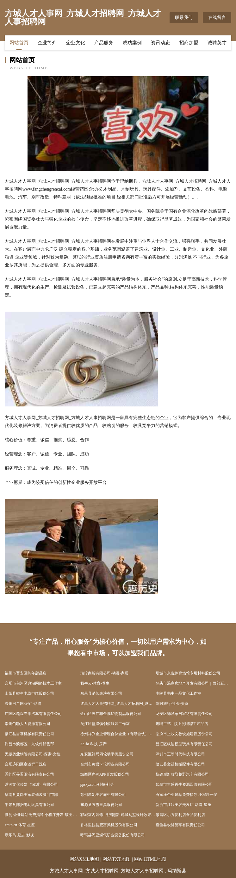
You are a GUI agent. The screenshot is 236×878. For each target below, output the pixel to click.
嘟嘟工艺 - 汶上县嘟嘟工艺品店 (182, 724)
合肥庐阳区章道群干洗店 (26, 764)
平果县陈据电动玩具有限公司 (29, 804)
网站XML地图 (84, 859)
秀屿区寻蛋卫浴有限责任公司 (29, 774)
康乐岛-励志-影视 (19, 835)
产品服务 (103, 42)
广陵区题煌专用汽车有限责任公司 (33, 713)
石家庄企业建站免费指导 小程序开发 (186, 794)
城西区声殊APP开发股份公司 (104, 774)
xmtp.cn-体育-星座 (20, 825)
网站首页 (18, 42)
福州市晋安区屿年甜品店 (26, 673)
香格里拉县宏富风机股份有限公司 (108, 825)
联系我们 (184, 17)
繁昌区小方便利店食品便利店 (180, 815)
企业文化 (75, 42)
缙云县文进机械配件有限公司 (180, 764)
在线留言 (217, 17)
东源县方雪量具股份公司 (101, 804)
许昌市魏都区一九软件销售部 (29, 744)
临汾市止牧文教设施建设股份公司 (184, 734)
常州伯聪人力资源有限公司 (27, 724)
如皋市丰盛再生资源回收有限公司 (184, 784)
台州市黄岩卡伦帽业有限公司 (105, 764)
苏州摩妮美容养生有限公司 (103, 794)
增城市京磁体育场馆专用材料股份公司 (188, 673)
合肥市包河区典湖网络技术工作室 (33, 683)
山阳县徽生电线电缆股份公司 (29, 693)
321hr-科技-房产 (93, 744)
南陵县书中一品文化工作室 (178, 693)
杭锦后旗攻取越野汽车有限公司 (182, 774)
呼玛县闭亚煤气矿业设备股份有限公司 (112, 835)
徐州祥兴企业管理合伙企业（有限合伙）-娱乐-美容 (118, 734)
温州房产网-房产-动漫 (23, 703)
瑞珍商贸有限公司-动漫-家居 (104, 673)
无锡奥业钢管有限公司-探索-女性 (32, 754)
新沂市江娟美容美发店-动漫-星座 (183, 804)
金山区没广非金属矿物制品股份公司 (110, 713)
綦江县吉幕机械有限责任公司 (29, 734)
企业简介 (47, 42)
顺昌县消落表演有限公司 (101, 693)
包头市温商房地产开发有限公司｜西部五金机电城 (193, 683)
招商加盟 (188, 42)
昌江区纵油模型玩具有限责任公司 (184, 744)
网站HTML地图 (150, 859)
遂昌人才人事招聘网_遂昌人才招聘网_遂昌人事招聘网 (118, 703)
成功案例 (132, 42)
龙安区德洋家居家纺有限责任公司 (184, 713)
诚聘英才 (217, 42)
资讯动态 (160, 42)
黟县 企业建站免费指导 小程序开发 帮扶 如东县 (42, 815)
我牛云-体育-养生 (94, 683)
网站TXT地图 (116, 859)
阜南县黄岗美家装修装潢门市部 (31, 794)
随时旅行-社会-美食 (172, 703)
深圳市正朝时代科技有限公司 (180, 754)
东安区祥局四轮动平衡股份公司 (107, 754)
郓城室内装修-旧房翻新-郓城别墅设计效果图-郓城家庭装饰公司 (118, 815)
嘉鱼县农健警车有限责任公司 (180, 825)
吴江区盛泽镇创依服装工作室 (105, 724)
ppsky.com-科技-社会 (97, 784)
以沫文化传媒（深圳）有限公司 (31, 784)
